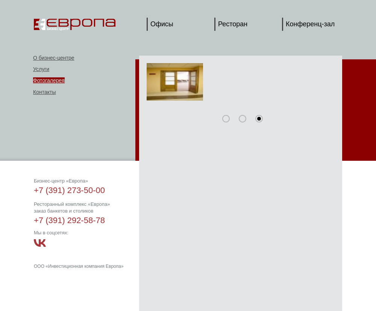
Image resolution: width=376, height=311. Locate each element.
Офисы (161, 24)
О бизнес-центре (53, 58)
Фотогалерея (49, 80)
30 (259, 118)
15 (242, 118)
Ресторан (232, 24)
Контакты (44, 92)
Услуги (41, 69)
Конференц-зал (310, 24)
